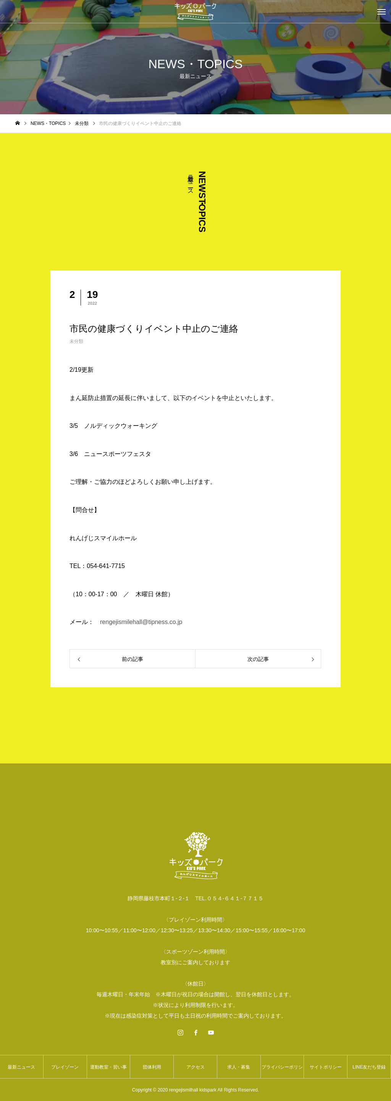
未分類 (76, 341)
